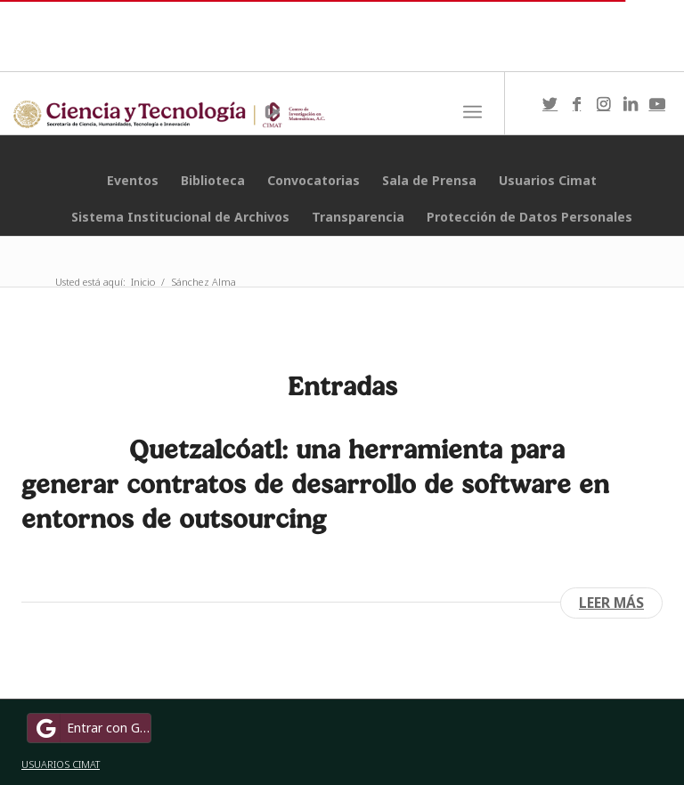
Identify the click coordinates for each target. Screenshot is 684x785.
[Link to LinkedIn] (630, 103)
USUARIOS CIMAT (60, 764)
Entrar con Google (91, 728)
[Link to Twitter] (550, 103)
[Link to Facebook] (577, 103)
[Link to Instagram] (603, 103)
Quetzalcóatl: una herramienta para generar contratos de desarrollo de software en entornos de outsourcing (315, 483)
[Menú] (472, 112)
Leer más (611, 602)
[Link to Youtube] (657, 103)
